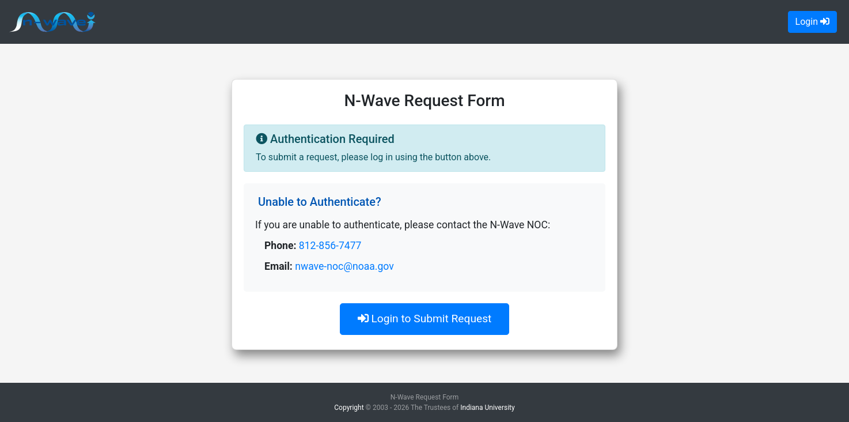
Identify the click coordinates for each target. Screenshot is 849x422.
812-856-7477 (330, 245)
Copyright (348, 408)
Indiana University (487, 408)
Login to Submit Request (425, 318)
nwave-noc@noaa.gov (344, 266)
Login (812, 21)
